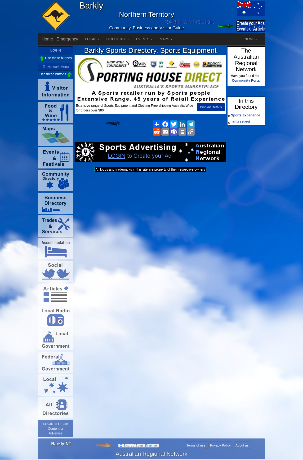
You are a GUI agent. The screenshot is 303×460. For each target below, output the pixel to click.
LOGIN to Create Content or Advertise (55, 428)
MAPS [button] (166, 39)
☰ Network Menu (55, 67)
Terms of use (195, 445)
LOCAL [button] (92, 39)
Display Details (211, 107)
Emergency (67, 39)
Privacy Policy (220, 445)
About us (241, 445)
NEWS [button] (251, 39)
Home (47, 39)
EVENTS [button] (144, 39)
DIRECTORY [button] (117, 39)
